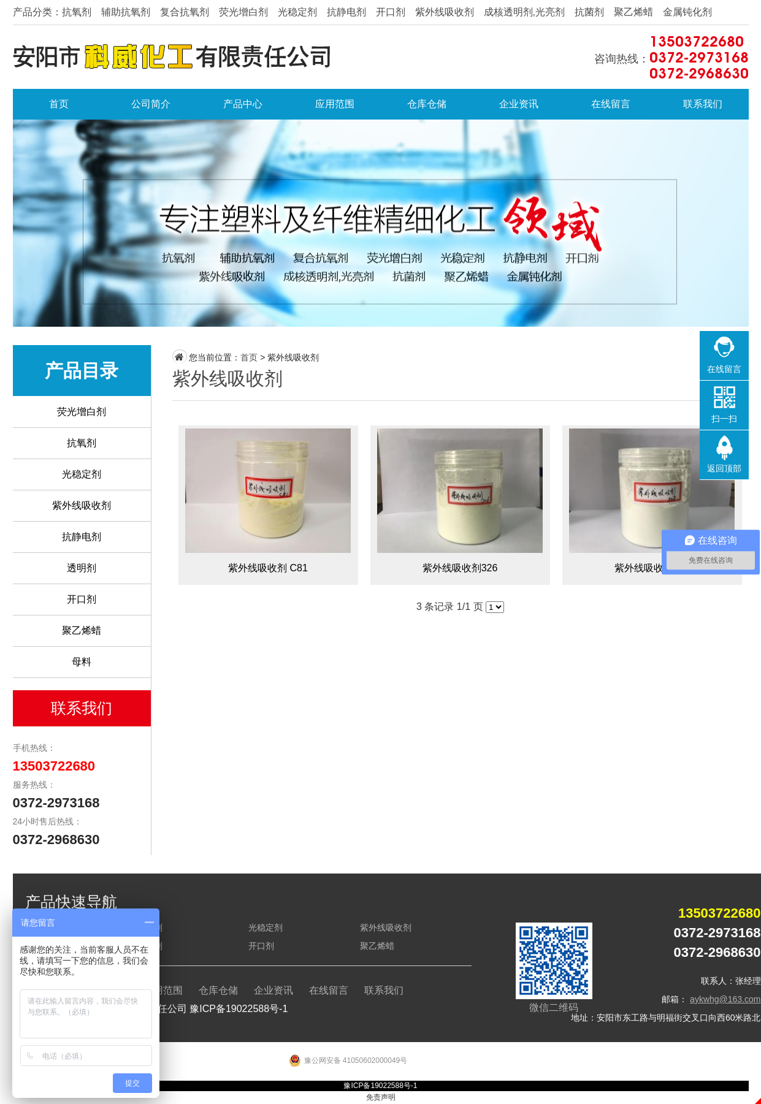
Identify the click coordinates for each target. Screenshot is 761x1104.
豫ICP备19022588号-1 (238, 1008)
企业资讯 (518, 104)
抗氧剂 (81, 443)
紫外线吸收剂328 (652, 505)
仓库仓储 (426, 104)
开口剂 (81, 599)
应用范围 (334, 104)
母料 (81, 662)
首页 (59, 104)
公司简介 (150, 104)
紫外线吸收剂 (81, 505)
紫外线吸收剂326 (460, 505)
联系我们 (702, 104)
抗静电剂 (81, 536)
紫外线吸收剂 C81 (268, 505)
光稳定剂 (81, 474)
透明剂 (81, 568)
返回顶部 (724, 468)
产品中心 (242, 104)
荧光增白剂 (81, 411)
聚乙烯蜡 (81, 630)
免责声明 (381, 1097)
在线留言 (610, 104)
